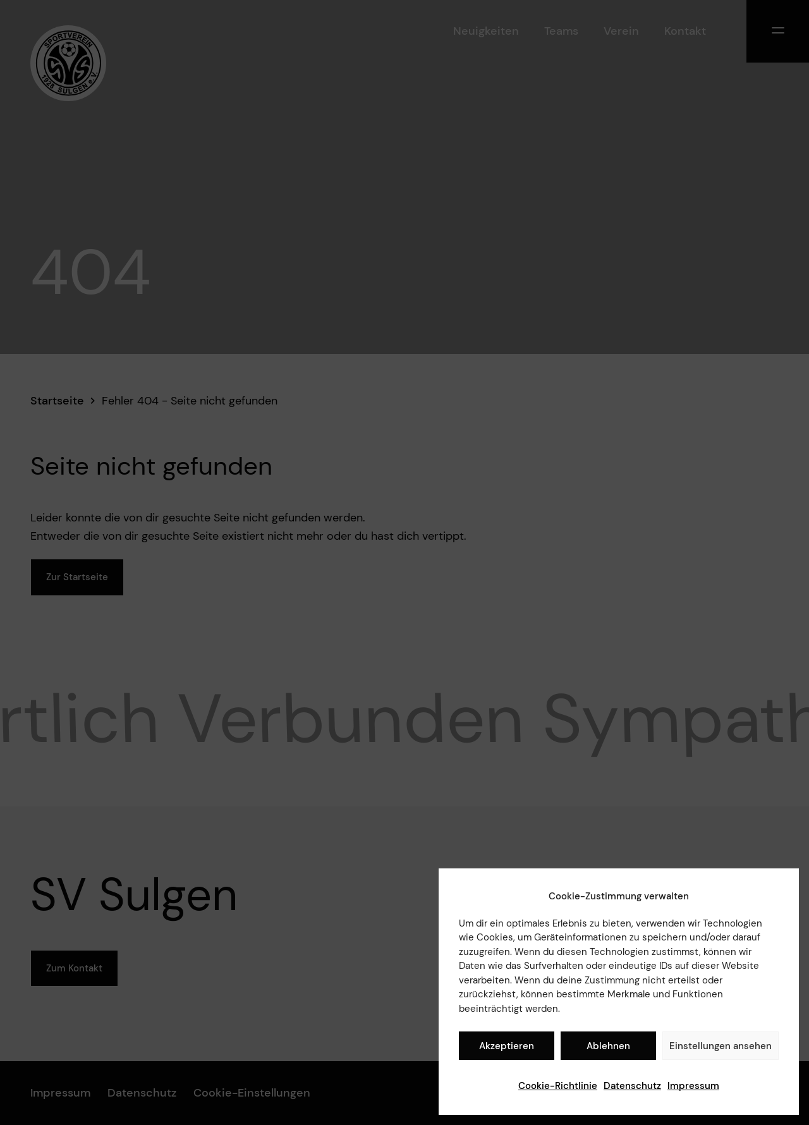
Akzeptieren (506, 1046)
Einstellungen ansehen (720, 1046)
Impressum (693, 1085)
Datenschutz (632, 1085)
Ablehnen (608, 1046)
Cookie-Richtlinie (557, 1085)
